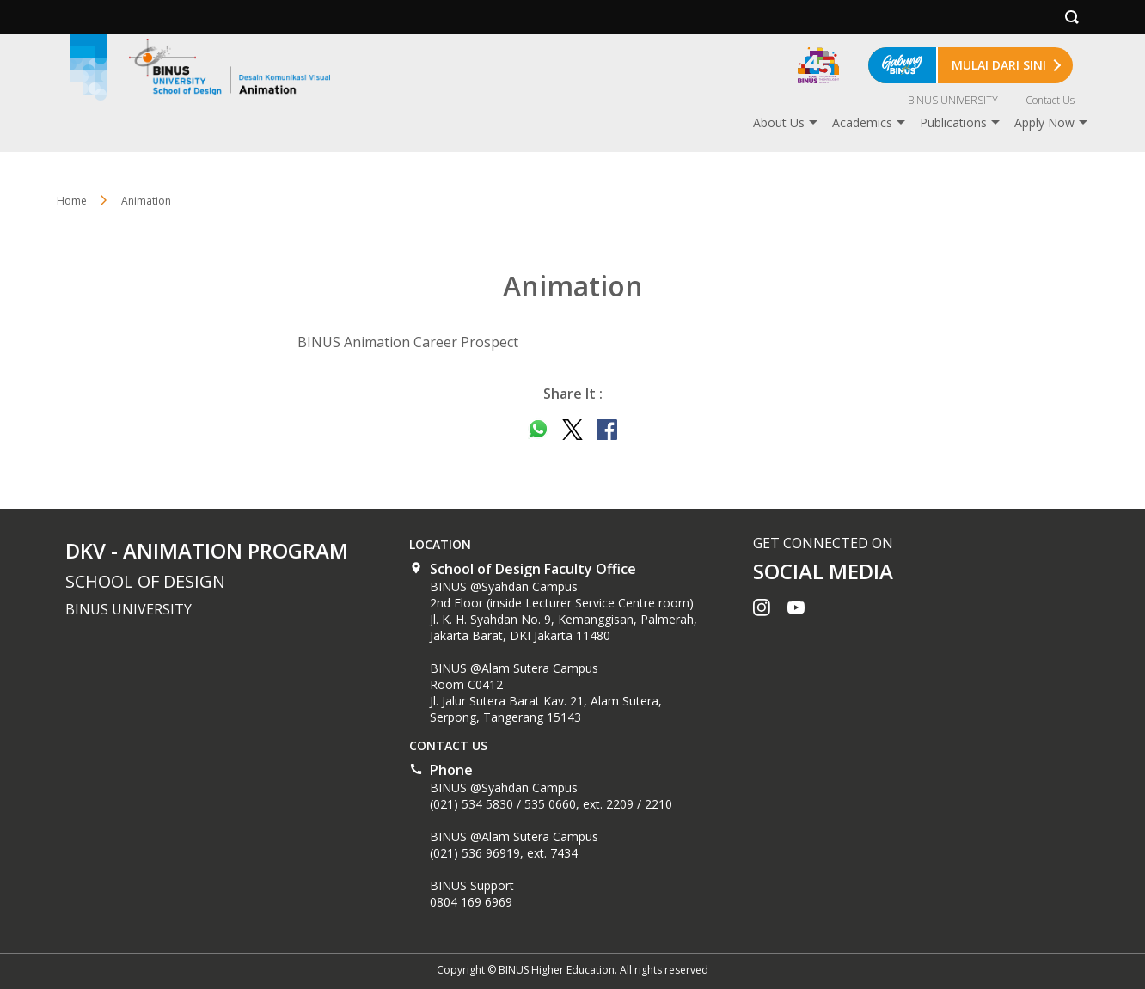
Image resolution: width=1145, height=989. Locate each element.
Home (72, 200)
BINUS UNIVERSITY (953, 100)
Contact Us (1050, 100)
